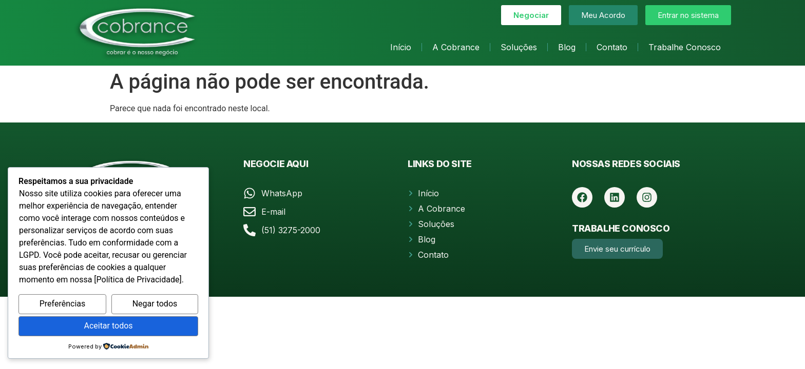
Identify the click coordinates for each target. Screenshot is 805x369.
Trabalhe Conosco (684, 47)
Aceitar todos (108, 326)
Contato (612, 47)
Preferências (63, 304)
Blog (567, 47)
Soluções (519, 47)
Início (400, 47)
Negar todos (155, 304)
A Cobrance (456, 47)
